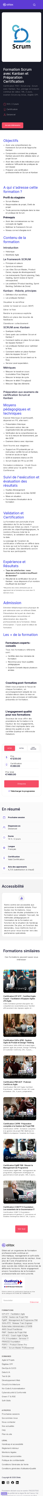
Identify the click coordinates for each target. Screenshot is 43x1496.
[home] (7, 4)
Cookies (4, 1493)
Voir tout (21, 1229)
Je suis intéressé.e (12, 125)
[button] (39, 5)
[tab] (9, 748)
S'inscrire (21, 784)
